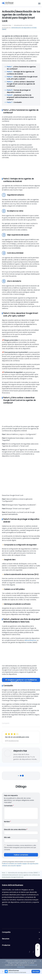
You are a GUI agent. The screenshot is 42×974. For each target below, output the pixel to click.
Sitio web (7, 837)
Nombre (7, 822)
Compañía (21, 932)
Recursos (21, 939)
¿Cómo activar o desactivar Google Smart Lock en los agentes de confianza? (21, 84)
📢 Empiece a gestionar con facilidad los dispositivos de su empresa (21, 680)
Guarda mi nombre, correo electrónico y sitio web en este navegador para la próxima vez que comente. (20, 847)
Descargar (35, 971)
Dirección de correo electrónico (15, 830)
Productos (21, 945)
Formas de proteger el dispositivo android (18, 91)
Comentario (9, 806)
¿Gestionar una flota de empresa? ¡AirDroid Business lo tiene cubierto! (20, 97)
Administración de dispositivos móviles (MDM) (19, 28)
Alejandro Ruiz (20, 750)
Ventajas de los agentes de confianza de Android (20, 73)
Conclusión (14, 102)
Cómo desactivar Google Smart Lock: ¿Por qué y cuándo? (22, 78)
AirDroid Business (30, 640)
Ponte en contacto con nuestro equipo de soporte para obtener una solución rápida (20, 865)
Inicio (3, 873)
